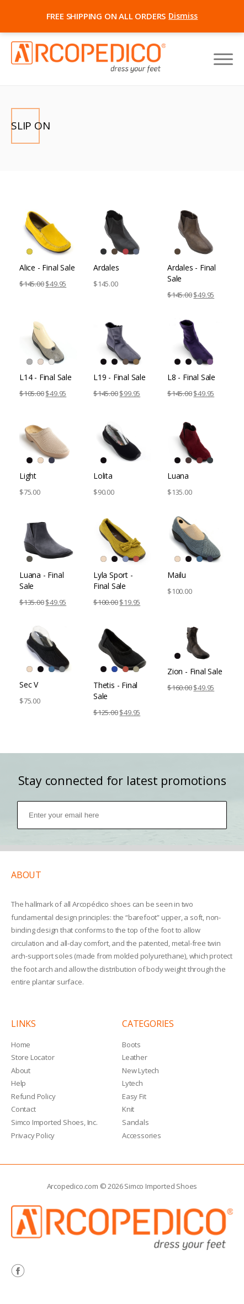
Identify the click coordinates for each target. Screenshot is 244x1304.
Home (20, 1044)
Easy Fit (134, 1096)
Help (18, 1083)
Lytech (132, 1083)
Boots (131, 1044)
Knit (128, 1109)
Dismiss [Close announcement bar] (183, 15)
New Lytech (140, 1070)
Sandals (135, 1122)
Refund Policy (33, 1096)
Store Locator (32, 1057)
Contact (23, 1109)
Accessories (141, 1135)
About (20, 1070)
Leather (134, 1057)
